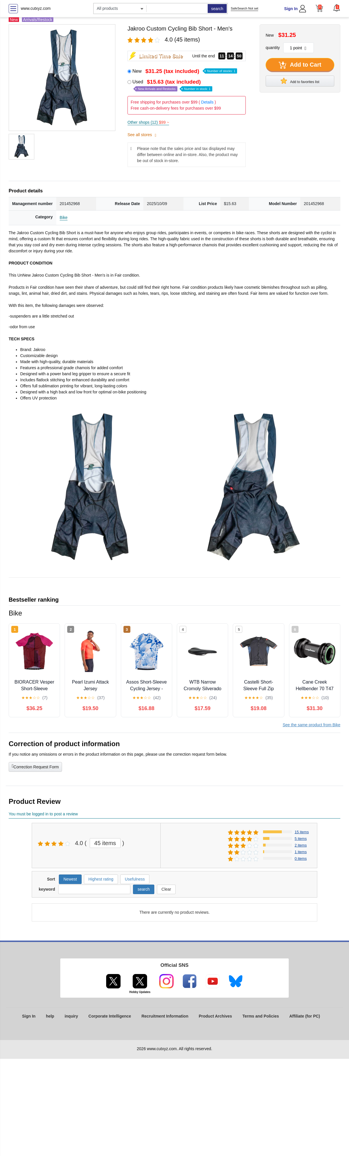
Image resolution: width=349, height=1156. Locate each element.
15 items (302, 832)
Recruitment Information (164, 1016)
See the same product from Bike (311, 724)
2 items (301, 845)
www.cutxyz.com (35, 8)
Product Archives (215, 1016)
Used (172, 85)
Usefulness (135, 879)
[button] (336, 8)
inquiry (71, 1016)
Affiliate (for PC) (304, 1016)
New (184, 71)
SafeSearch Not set (244, 8)
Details (207, 102)
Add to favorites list (300, 81)
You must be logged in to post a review (43, 814)
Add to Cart (300, 65)
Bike (63, 217)
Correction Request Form (35, 766)
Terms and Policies (260, 1016)
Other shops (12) (148, 122)
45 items (105, 843)
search (217, 8)
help (50, 1016)
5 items (301, 838)
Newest (70, 879)
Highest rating (101, 879)
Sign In (291, 8)
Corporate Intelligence (110, 1016)
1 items (301, 852)
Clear (166, 889)
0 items (301, 858)
